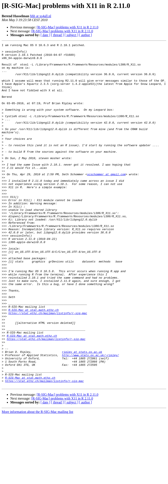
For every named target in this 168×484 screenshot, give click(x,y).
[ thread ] (57, 35)
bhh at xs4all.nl (40, 16)
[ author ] (85, 35)
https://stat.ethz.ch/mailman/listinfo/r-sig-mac (47, 367)
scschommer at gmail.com (106, 201)
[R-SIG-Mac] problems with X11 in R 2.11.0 (67, 27)
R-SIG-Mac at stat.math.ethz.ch (33, 363)
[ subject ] (71, 35)
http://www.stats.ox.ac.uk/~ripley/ (90, 418)
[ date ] (45, 35)
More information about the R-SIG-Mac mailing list (37, 480)
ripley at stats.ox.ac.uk (82, 414)
